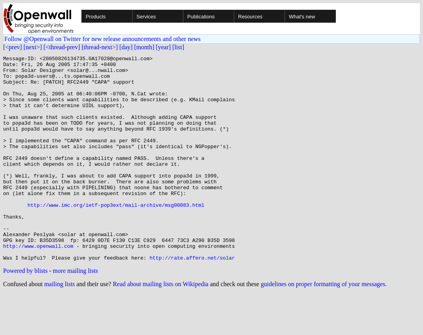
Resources (250, 17)
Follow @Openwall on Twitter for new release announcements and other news (102, 39)
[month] (144, 47)
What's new (302, 17)
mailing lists (59, 325)
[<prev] (12, 47)
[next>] (32, 47)
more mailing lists (75, 311)
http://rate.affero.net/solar (192, 298)
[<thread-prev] (61, 47)
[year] (163, 47)
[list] (178, 47)
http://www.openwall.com (38, 284)
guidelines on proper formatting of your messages (323, 325)
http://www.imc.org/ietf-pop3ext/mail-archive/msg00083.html (115, 235)
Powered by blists (25, 311)
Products (96, 17)
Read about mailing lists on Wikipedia (160, 325)
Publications (201, 17)
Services (146, 17)
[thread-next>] (100, 47)
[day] (126, 47)
